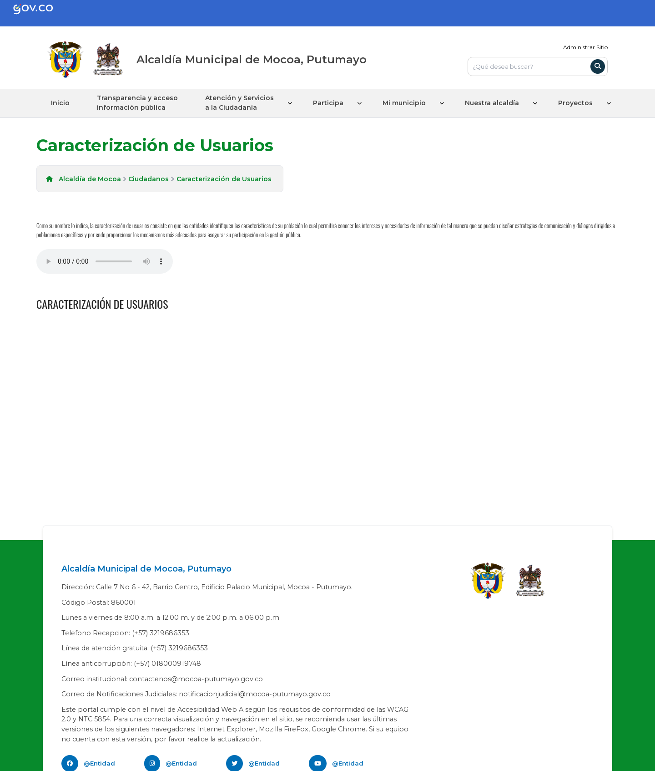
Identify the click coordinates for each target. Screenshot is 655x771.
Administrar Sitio (585, 47)
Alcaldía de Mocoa (90, 179)
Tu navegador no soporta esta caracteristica (104, 261)
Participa (328, 103)
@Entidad (99, 763)
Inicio (60, 103)
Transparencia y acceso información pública (137, 103)
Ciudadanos (148, 179)
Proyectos (575, 103)
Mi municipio (404, 103)
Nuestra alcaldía (492, 103)
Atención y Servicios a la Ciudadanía (239, 103)
